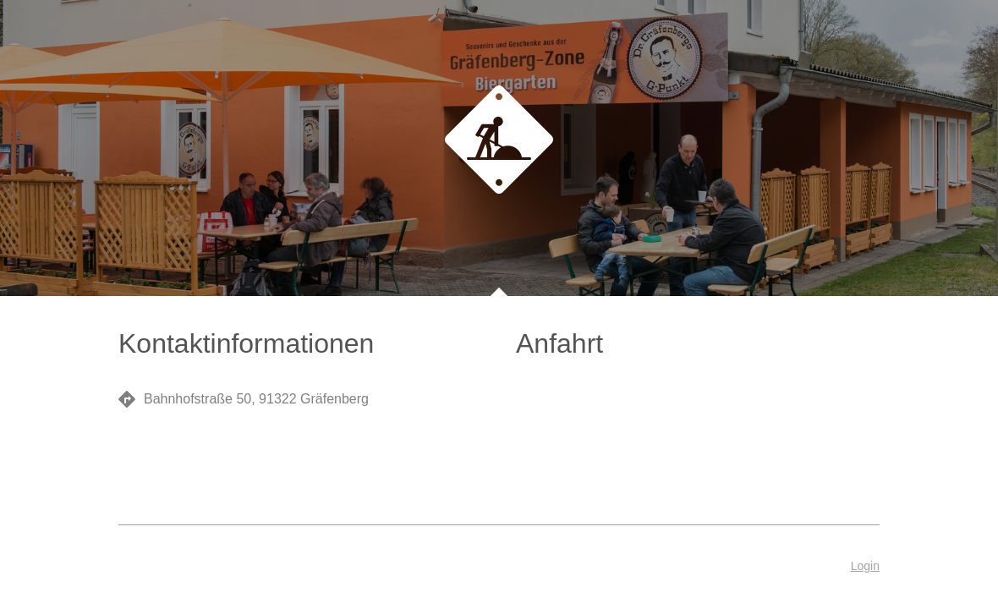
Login (865, 566)
